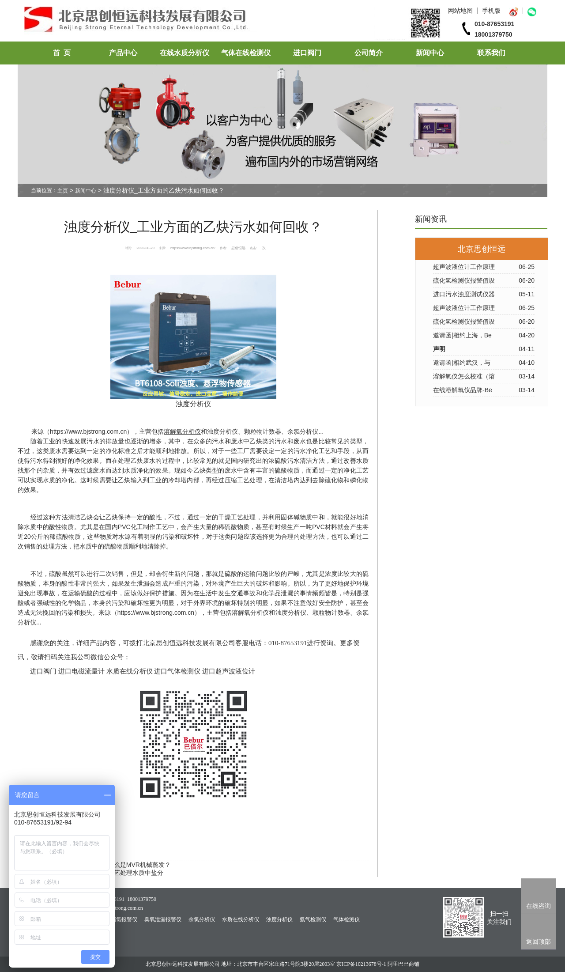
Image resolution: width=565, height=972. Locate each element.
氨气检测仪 (313, 919)
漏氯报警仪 (124, 919)
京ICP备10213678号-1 (361, 964)
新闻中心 (430, 53)
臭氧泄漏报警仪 (162, 919)
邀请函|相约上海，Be (462, 335)
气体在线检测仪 (246, 53)
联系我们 (491, 53)
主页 (62, 191)
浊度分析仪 (222, 431)
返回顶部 (538, 941)
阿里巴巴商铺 (403, 964)
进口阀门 (307, 53)
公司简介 (368, 53)
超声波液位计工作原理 (464, 266)
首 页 (62, 53)
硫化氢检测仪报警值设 (464, 280)
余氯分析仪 (201, 919)
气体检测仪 (346, 919)
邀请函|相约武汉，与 (461, 362)
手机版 (491, 10)
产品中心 (123, 53)
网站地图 (460, 10)
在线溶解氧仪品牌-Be (462, 389)
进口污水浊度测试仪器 (464, 294)
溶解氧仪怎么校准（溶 (464, 376)
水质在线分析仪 (240, 919)
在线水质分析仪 (184, 53)
